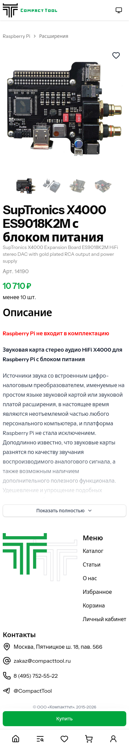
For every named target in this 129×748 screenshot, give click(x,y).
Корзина (94, 605)
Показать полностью (64, 511)
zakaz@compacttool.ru (37, 661)
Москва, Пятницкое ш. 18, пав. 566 (52, 647)
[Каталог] (40, 739)
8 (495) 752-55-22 (30, 676)
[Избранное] (64, 739)
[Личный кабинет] (113, 739)
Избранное (97, 591)
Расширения (53, 36)
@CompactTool (27, 691)
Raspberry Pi (16, 36)
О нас (90, 578)
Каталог (93, 550)
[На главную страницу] (30, 10)
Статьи (92, 564)
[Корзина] (89, 739)
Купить (64, 719)
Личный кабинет (104, 619)
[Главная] (15, 739)
